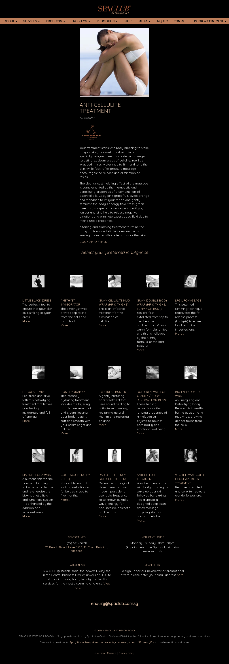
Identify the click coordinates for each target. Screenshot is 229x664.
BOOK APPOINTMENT (210, 21)
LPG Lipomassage (188, 300)
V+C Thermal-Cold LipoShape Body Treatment (189, 479)
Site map (100, 653)
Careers (111, 653)
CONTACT (180, 21)
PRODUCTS (55, 21)
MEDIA (144, 21)
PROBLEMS (81, 21)
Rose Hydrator (73, 392)
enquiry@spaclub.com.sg (114, 603)
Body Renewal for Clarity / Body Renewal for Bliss (151, 396)
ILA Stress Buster (112, 392)
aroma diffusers (138, 642)
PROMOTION (107, 21)
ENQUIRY (162, 21)
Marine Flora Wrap (37, 475)
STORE (128, 21)
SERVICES (31, 21)
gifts (151, 642)
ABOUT (10, 21)
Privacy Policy (126, 653)
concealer (121, 642)
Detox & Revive (33, 392)
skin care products (103, 642)
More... (27, 321)
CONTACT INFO (76, 537)
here (180, 575)
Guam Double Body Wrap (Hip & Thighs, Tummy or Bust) (152, 304)
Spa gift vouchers (80, 642)
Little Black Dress (36, 300)
